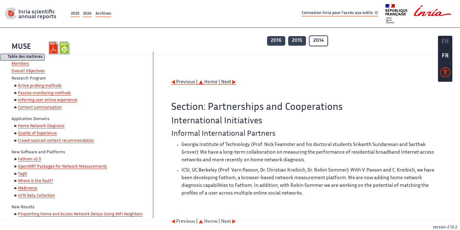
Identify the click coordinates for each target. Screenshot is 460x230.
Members (20, 64)
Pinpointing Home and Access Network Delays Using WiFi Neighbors (80, 214)
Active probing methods (40, 86)
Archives (103, 14)
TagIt (22, 174)
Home (208, 82)
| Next (227, 82)
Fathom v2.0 (29, 159)
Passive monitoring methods (44, 93)
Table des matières (25, 57)
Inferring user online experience (47, 100)
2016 (276, 41)
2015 (297, 41)
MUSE (21, 47)
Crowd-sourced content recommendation (56, 141)
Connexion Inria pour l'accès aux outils (340, 13)
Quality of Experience (37, 133)
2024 (87, 14)
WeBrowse (27, 188)
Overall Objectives (28, 71)
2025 (75, 14)
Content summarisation (40, 108)
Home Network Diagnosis (41, 126)
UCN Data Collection (36, 196)
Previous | (185, 82)
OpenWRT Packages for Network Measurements (62, 167)
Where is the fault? (35, 181)
